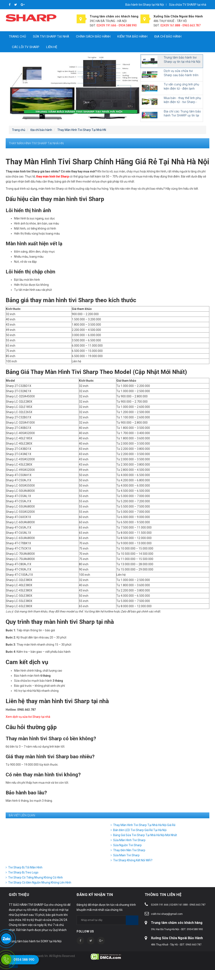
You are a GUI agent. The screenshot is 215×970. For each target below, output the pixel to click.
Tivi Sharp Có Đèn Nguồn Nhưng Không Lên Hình (39, 882)
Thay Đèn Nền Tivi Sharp (129, 850)
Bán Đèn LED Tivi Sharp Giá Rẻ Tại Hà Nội (139, 830)
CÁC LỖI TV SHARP (25, 47)
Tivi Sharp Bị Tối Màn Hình (25, 867)
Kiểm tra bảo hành (132, 36)
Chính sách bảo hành (93, 36)
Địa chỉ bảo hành (167, 36)
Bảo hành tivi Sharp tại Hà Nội (144, 4)
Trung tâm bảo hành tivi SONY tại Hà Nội (35, 941)
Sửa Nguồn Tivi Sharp (127, 845)
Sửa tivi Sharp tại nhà (51, 36)
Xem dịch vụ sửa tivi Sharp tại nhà (28, 716)
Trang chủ (17, 36)
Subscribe (132, 920)
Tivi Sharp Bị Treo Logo (23, 872)
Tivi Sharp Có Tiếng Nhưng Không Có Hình (35, 877)
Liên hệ (51, 47)
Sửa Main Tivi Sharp (126, 855)
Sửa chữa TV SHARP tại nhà (187, 4)
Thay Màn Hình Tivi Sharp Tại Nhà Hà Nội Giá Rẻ (144, 825)
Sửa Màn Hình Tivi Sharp (129, 840)
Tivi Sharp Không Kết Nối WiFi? (132, 860)
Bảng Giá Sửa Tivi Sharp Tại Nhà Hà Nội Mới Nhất (145, 835)
